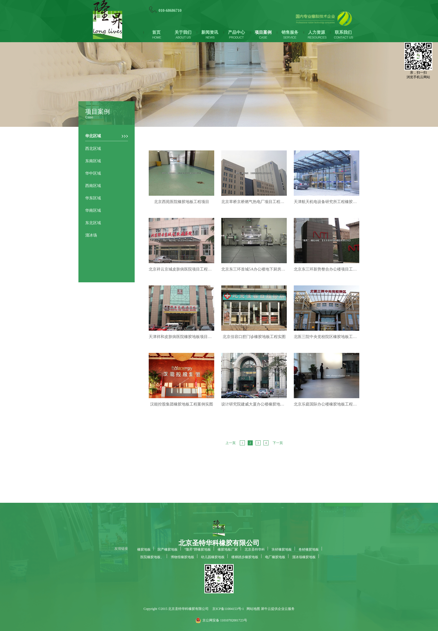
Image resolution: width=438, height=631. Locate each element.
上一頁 (230, 443)
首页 (156, 32)
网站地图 (252, 609)
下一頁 (278, 443)
